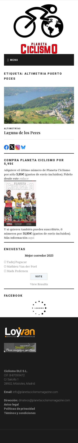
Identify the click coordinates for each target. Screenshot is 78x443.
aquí (31, 238)
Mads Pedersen (17, 271)
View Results (39, 284)
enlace (24, 178)
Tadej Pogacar (17, 262)
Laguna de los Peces (22, 132)
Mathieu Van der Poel (22, 266)
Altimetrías (12, 128)
